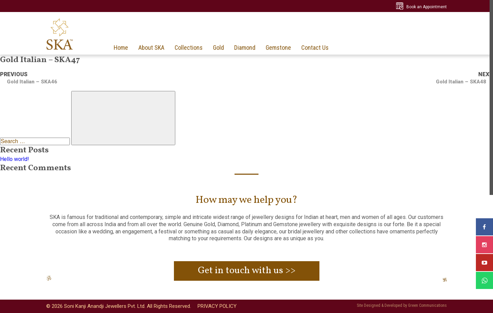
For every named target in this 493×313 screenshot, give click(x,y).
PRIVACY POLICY (217, 306)
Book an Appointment (426, 6)
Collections (189, 47)
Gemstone (278, 47)
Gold (218, 47)
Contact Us (315, 47)
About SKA (151, 47)
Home (121, 47)
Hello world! (14, 159)
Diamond (244, 47)
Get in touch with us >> (246, 270)
